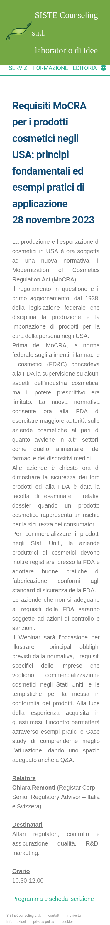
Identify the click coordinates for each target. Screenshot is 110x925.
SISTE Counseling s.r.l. (23, 916)
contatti (54, 916)
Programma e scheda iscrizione (53, 899)
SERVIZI (18, 68)
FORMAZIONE (50, 68)
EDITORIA (85, 68)
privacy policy (43, 922)
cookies (68, 922)
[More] (103, 68)
